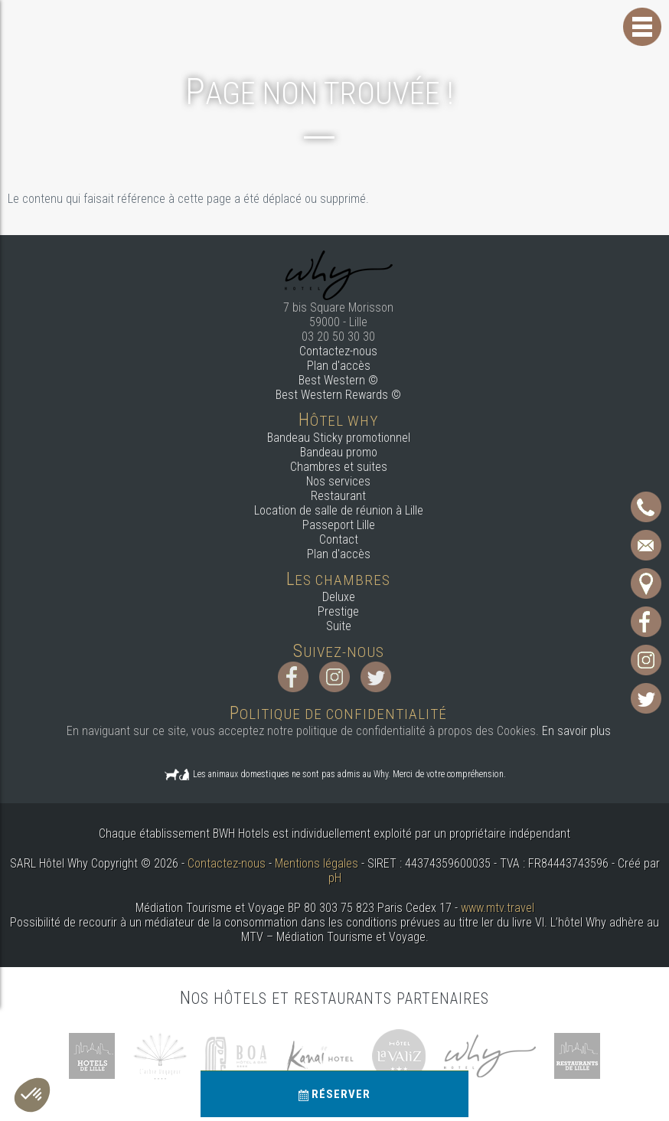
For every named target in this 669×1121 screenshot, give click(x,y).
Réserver (334, 1094)
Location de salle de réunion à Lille (338, 510)
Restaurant (338, 496)
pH (334, 878)
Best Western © (338, 380)
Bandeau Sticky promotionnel (338, 437)
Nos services (338, 481)
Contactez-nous (338, 351)
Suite (338, 626)
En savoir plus (576, 731)
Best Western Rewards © (338, 394)
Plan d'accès (338, 365)
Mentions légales (316, 863)
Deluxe (338, 597)
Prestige (338, 611)
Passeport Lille (338, 525)
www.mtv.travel (497, 907)
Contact (338, 539)
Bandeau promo (338, 452)
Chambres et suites (338, 466)
